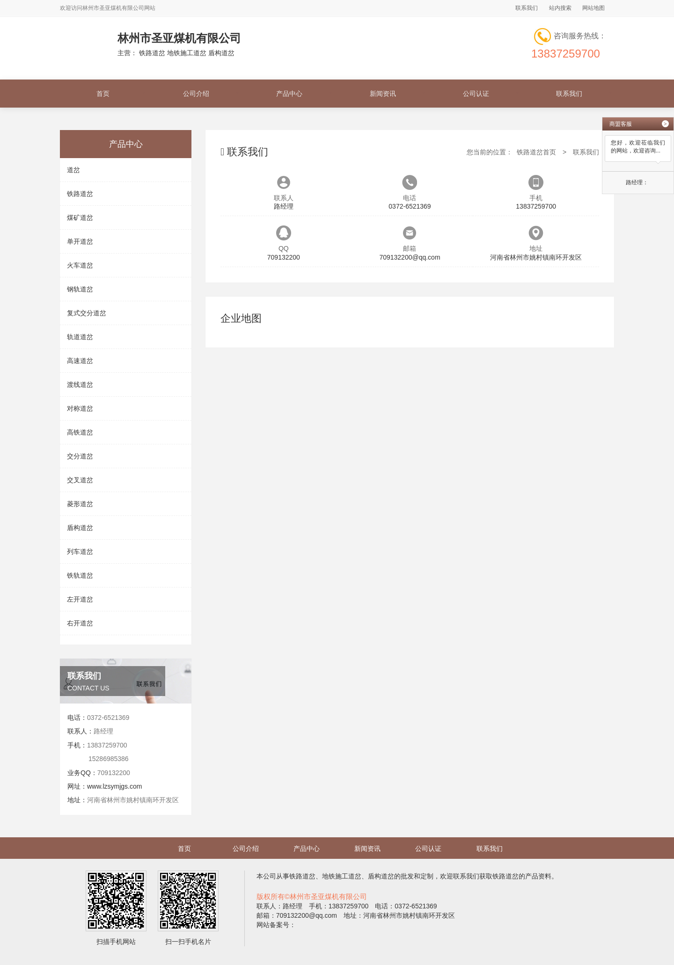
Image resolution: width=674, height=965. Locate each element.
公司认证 (476, 93)
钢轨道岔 (80, 289)
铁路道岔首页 (536, 152)
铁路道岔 (80, 193)
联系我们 (526, 8)
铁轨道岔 (80, 575)
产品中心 (289, 93)
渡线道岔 (80, 384)
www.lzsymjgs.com (114, 786)
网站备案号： (276, 925)
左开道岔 (80, 599)
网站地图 (593, 8)
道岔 (73, 170)
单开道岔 (80, 241)
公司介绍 (196, 93)
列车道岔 (80, 551)
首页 (103, 93)
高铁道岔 (80, 432)
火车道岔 (80, 265)
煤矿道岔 (80, 217)
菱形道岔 (80, 504)
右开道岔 (80, 623)
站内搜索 (560, 8)
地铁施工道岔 (341, 876)
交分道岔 (80, 456)
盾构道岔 (80, 527)
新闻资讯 (383, 93)
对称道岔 (80, 408)
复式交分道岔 (86, 313)
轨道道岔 (80, 337)
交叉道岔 (80, 480)
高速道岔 (80, 360)
